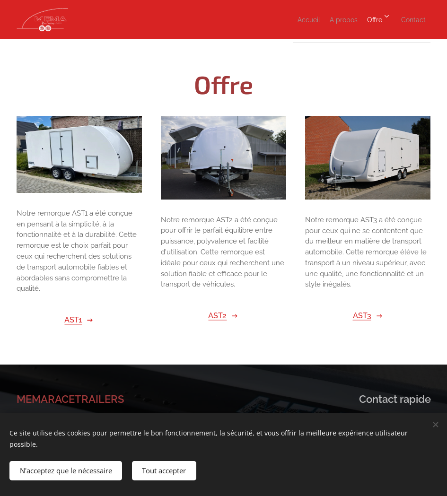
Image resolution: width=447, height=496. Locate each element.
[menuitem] (275, 19)
